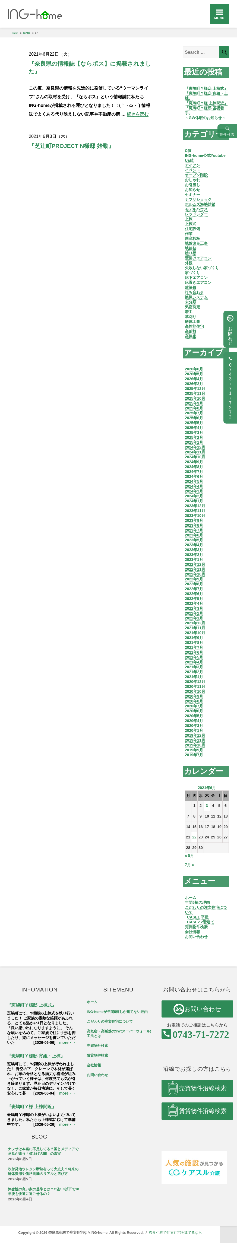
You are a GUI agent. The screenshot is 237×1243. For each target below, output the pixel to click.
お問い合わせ (196, 936)
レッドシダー (196, 214)
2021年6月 (194, 652)
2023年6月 (194, 535)
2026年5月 (194, 374)
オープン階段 (196, 175)
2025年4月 (194, 427)
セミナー (192, 194)
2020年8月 (194, 701)
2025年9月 (194, 403)
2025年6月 (194, 418)
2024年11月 (195, 452)
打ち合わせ (194, 292)
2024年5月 (194, 481)
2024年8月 (194, 467)
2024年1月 (194, 501)
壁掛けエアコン (198, 258)
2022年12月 (195, 564)
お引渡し (192, 185)
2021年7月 (194, 647)
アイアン (192, 165)
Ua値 (189, 160)
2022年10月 (195, 574)
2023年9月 (194, 520)
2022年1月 (194, 618)
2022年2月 (194, 613)
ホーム (190, 897)
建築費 (190, 287)
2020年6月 (194, 711)
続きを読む (137, 114)
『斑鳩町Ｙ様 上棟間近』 (206, 103)
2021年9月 (194, 637)
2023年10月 (195, 515)
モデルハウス (196, 209)
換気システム (196, 297)
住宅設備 (192, 229)
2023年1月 (194, 559)
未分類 (190, 302)
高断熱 (190, 331)
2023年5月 (194, 540)
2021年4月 (194, 662)
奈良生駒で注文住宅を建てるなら (175, 1233)
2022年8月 (194, 584)
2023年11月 (195, 510)
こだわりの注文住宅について (110, 1021)
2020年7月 (194, 706)
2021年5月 (194, 657)
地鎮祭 (190, 248)
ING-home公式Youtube (205, 155)
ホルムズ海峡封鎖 (200, 204)
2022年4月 (194, 603)
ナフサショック (198, 199)
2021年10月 (195, 633)
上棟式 (190, 224)
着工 (188, 312)
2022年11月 (195, 569)
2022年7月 (194, 589)
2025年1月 (194, 442)
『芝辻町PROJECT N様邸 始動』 (71, 146)
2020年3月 (194, 725)
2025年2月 (194, 437)
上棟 (188, 219)
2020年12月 (195, 681)
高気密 (190, 336)
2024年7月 (194, 471)
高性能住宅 (194, 326)
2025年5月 (194, 423)
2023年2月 (194, 554)
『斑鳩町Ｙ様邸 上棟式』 (206, 88)
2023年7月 (194, 530)
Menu (219, 18)
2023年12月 (195, 506)
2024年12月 (195, 447)
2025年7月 (194, 413)
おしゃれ (192, 180)
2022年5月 (194, 598)
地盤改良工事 (196, 243)
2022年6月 (194, 594)
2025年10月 (195, 398)
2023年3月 (194, 550)
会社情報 (192, 932)
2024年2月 (194, 496)
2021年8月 (194, 642)
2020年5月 (194, 716)
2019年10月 (195, 745)
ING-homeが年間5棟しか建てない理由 (117, 1012)
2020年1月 (194, 730)
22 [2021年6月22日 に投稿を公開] (194, 837)
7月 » (189, 865)
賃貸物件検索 (97, 1055)
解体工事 (192, 321)
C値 (188, 150)
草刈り (190, 316)
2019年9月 (194, 750)
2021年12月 (195, 623)
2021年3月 (194, 667)
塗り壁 (190, 253)
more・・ (67, 1042)
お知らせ (192, 189)
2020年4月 (194, 721)
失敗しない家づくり (202, 268)
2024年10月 (195, 457)
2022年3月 (194, 608)
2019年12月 (195, 735)
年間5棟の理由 (197, 902)
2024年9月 (194, 462)
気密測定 (192, 307)
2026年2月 (194, 384)
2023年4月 (194, 545)
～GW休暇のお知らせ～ (205, 118)
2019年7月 (194, 755)
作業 (188, 233)
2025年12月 (195, 388)
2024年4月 (194, 486)
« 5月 (189, 855)
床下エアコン (196, 277)
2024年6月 (194, 476)
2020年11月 (195, 686)
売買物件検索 (196, 927)
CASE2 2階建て (200, 922)
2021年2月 (194, 672)
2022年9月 (194, 579)
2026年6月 (194, 369)
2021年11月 (195, 628)
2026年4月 (194, 379)
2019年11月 (195, 740)
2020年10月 (195, 691)
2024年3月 (194, 491)
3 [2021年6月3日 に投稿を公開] (207, 805)
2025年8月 (194, 408)
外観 (188, 263)
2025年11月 (195, 393)
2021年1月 (194, 677)
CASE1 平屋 (197, 917)
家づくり (192, 273)
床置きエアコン (198, 282)
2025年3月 (194, 432)
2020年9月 (194, 696)
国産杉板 (192, 238)
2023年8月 (194, 525)
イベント (192, 170)
